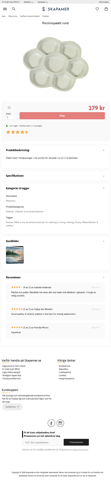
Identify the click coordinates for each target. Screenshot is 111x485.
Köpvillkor (63, 369)
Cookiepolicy (65, 372)
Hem (4, 16)
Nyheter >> (28, 2)
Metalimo (11, 200)
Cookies (62, 375)
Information (104, 2)
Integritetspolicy (66, 378)
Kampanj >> (43, 2)
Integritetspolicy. (80, 449)
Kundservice (64, 366)
